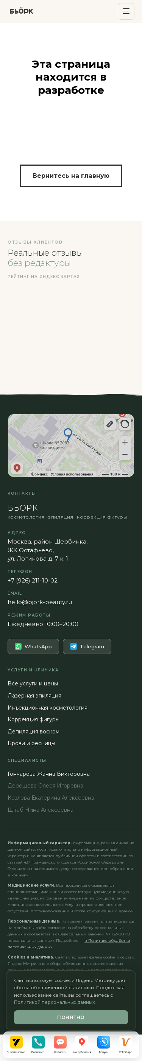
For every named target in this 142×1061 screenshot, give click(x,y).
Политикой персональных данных (54, 1002)
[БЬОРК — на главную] (22, 11)
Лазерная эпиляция (34, 695)
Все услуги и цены (33, 683)
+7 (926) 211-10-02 (33, 580)
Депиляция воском (33, 731)
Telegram (87, 646)
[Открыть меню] (126, 11)
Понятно (71, 1017)
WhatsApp (33, 646)
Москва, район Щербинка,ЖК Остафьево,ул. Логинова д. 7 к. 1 (47, 550)
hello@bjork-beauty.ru (40, 602)
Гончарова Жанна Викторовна (49, 774)
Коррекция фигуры (33, 719)
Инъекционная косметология (47, 707)
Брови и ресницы (31, 743)
